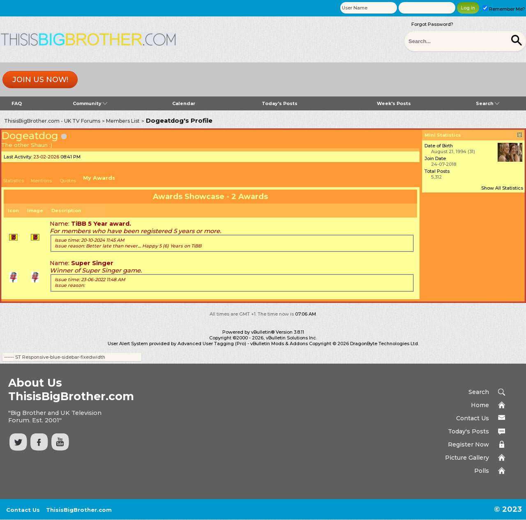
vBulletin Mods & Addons (279, 343)
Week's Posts (394, 103)
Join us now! (40, 79)
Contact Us (472, 418)
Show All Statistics (502, 188)
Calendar (183, 103)
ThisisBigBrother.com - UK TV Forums (52, 121)
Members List (123, 121)
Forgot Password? (432, 24)
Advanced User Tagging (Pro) (212, 343)
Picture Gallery (467, 457)
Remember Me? (503, 9)
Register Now (468, 444)
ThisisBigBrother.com (79, 509)
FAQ (17, 103)
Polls (481, 470)
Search (487, 103)
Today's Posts (280, 103)
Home (480, 405)
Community (90, 103)
